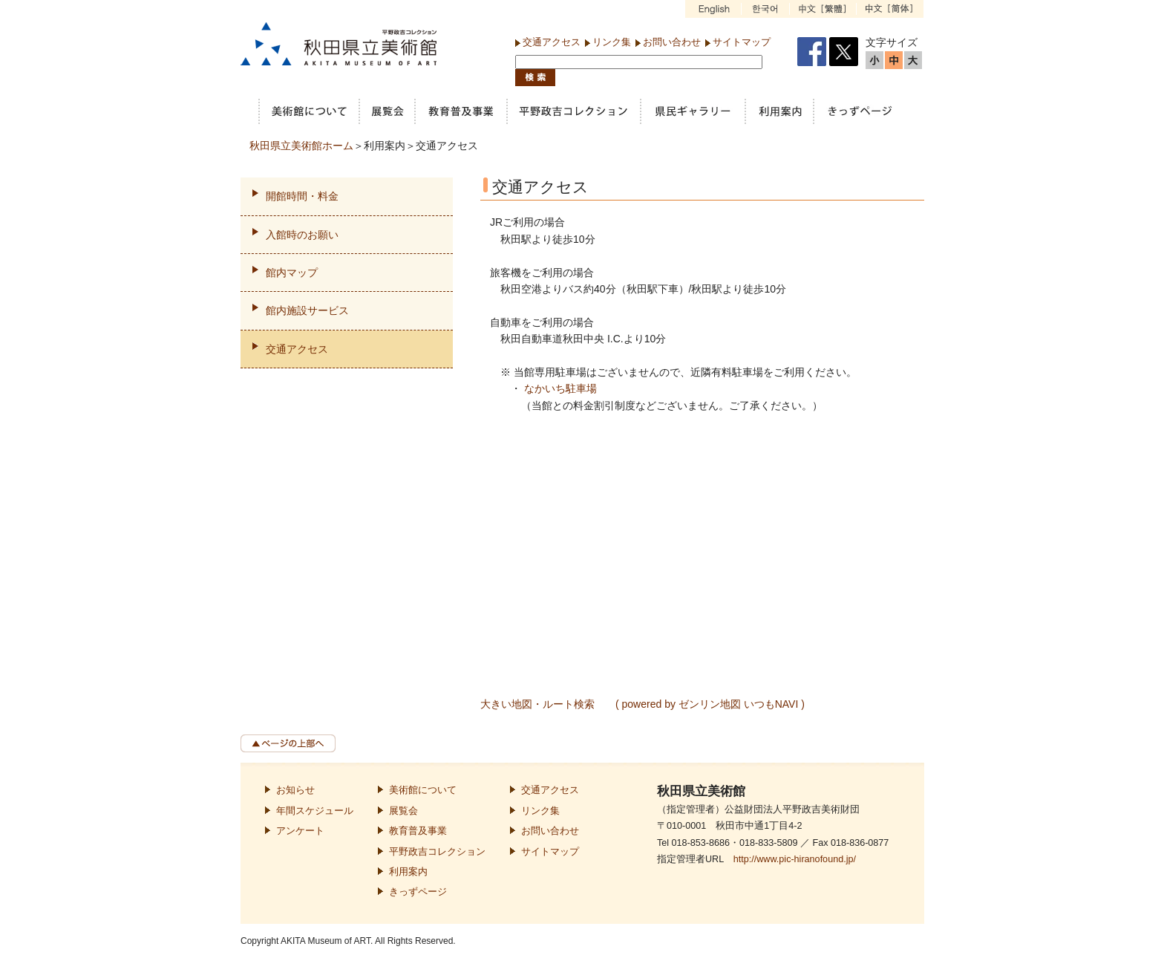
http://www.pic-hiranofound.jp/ (794, 859)
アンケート (300, 831)
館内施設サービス (307, 310)
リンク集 (611, 42)
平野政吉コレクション (437, 852)
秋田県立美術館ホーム (301, 145)
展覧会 (403, 811)
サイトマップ (742, 42)
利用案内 (408, 872)
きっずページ (418, 892)
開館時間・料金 (302, 196)
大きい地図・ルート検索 (537, 704)
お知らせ (295, 790)
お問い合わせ (672, 42)
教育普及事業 (418, 831)
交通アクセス (552, 42)
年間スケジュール (314, 811)
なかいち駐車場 (560, 388)
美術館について (423, 790)
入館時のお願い (302, 235)
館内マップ (292, 272)
